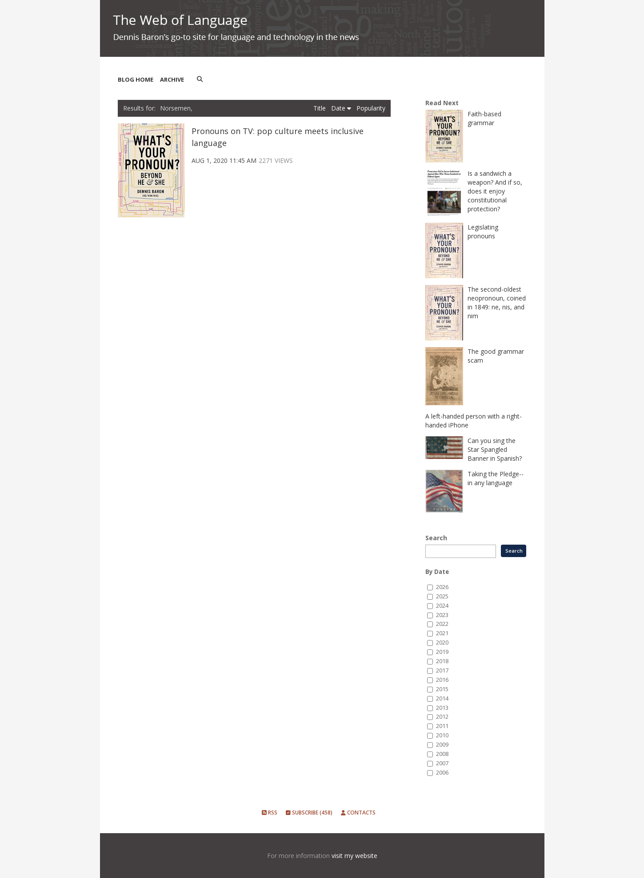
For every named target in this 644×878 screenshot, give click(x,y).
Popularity (370, 108)
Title (320, 108)
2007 (442, 763)
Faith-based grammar (484, 118)
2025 (442, 596)
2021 (442, 633)
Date (341, 108)
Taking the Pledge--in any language (496, 478)
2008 (442, 754)
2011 (442, 726)
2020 (442, 642)
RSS (269, 812)
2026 (442, 587)
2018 (442, 661)
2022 (442, 624)
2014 (442, 698)
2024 (442, 605)
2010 (442, 735)
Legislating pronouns (483, 231)
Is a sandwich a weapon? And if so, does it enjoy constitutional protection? (495, 191)
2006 (442, 772)
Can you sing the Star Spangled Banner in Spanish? (495, 449)
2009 (442, 744)
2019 (442, 652)
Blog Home (135, 79)
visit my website (354, 855)
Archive (172, 79)
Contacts (358, 812)
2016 (442, 680)
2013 (442, 708)
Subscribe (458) (309, 812)
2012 (442, 716)
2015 (442, 689)
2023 (442, 615)
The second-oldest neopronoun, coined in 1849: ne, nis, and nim (497, 302)
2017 (442, 670)
